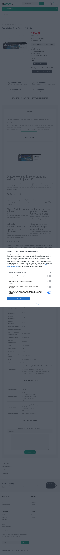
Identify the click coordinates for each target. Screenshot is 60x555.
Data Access (30, 304)
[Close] (56, 251)
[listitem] (30, 272)
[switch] (49, 276)
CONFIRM (19, 298)
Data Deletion (21, 304)
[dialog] (30, 277)
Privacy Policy (38, 304)
